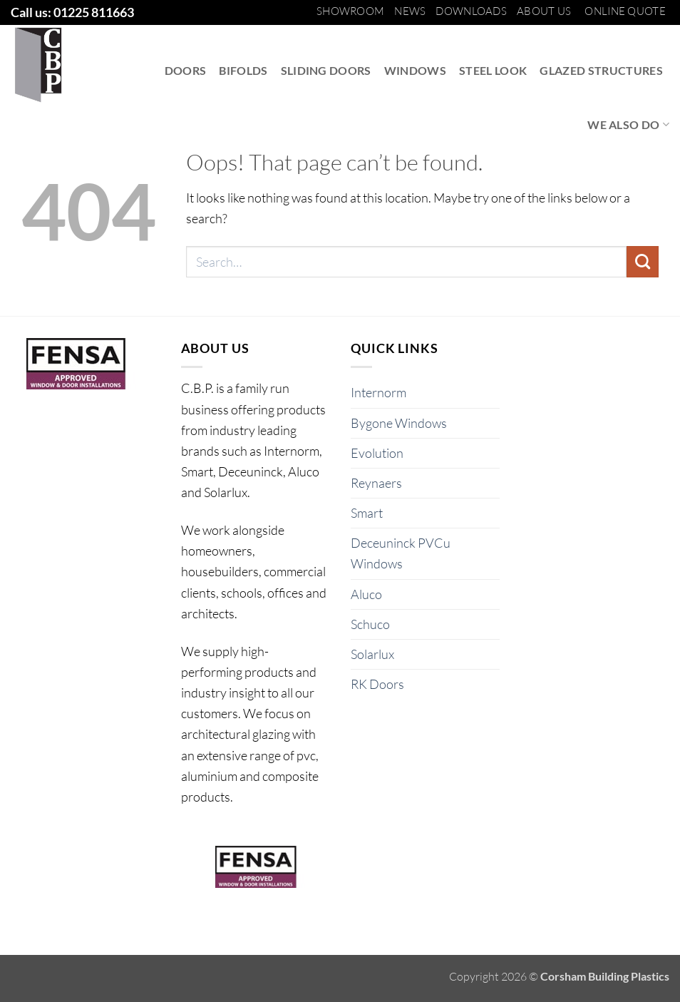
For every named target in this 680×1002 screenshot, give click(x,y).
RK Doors (377, 684)
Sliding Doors (326, 70)
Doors (186, 70)
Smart (367, 513)
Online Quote (625, 11)
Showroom (350, 11)
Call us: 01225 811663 (72, 12)
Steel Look (493, 70)
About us (544, 11)
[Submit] (643, 261)
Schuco (370, 624)
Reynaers (376, 483)
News (410, 11)
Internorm (378, 392)
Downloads (471, 11)
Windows (415, 70)
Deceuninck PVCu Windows (400, 553)
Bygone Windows (399, 423)
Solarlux (372, 654)
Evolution (377, 453)
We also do (628, 125)
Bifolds (243, 70)
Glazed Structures (601, 70)
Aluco (366, 594)
